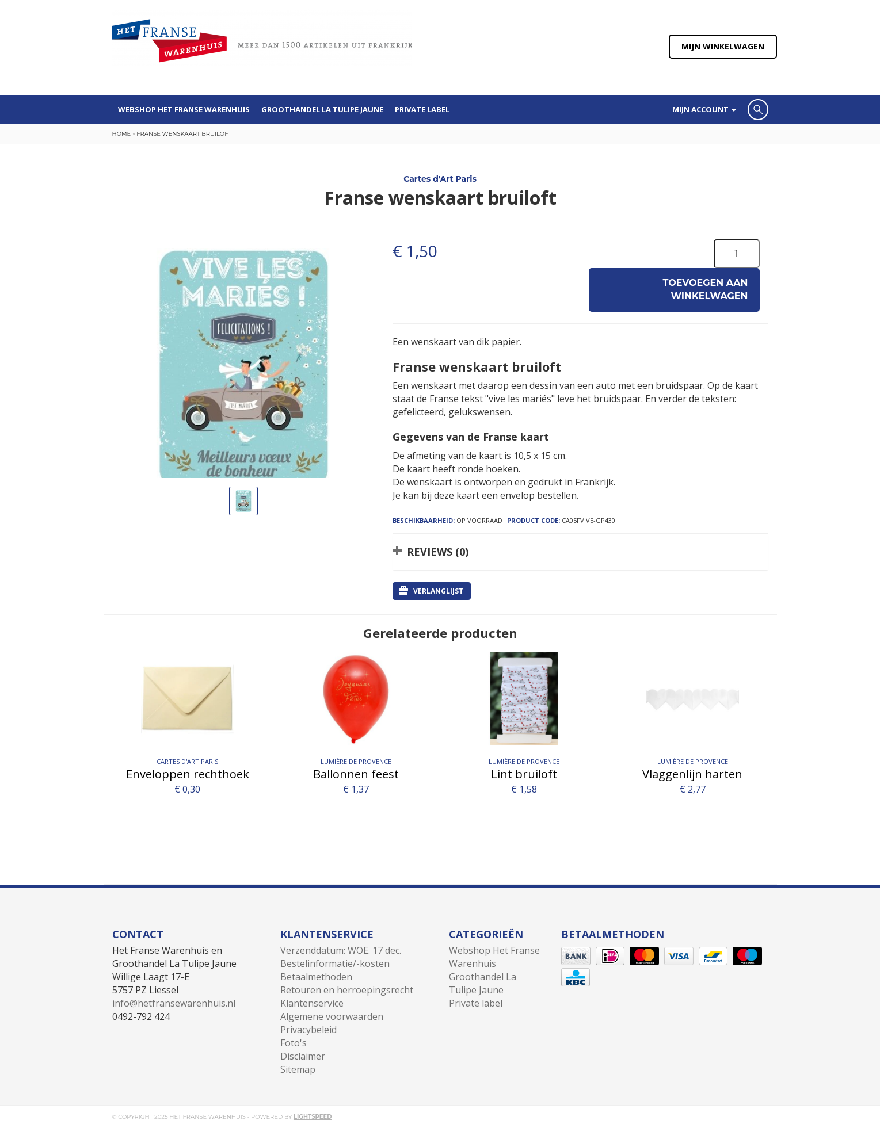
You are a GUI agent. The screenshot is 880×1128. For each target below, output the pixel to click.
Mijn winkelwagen (722, 46)
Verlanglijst (431, 591)
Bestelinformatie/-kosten (335, 963)
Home (121, 133)
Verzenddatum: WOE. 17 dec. (340, 950)
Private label (422, 109)
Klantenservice (312, 1003)
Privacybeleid (308, 1029)
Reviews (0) (437, 552)
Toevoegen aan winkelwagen (705, 289)
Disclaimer (302, 1056)
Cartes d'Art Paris (440, 179)
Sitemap (297, 1069)
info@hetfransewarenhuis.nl (173, 1003)
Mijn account (704, 109)
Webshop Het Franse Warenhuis (184, 109)
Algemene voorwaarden (331, 1016)
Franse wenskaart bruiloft (183, 133)
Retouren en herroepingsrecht (346, 990)
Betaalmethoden (316, 976)
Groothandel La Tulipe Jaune (322, 109)
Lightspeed (313, 1117)
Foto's (293, 1043)
